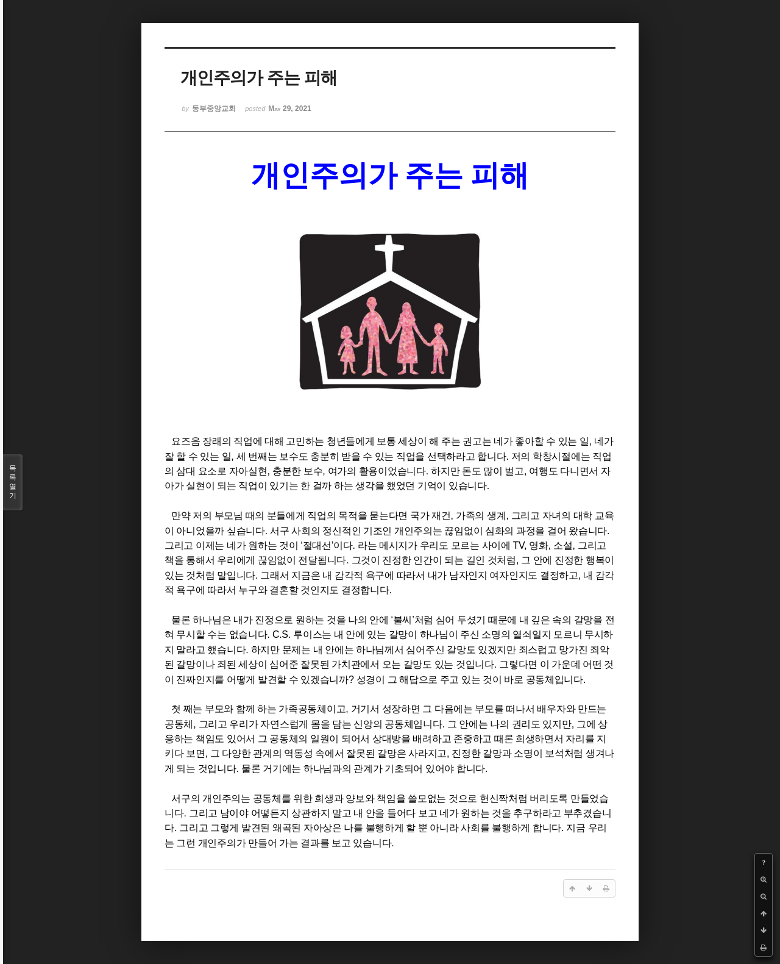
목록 (12, 482)
